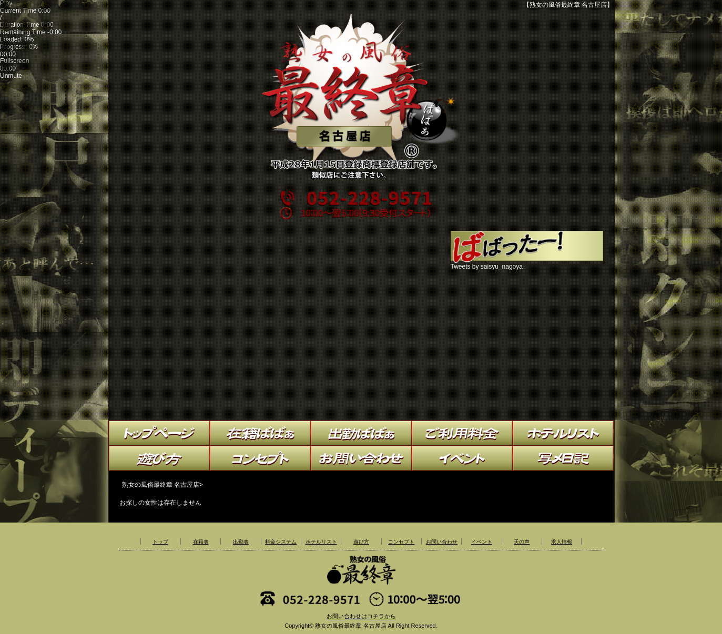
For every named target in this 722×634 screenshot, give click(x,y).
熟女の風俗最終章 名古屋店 (350, 625)
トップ (160, 542)
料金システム (281, 542)
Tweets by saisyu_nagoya (487, 266)
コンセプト (401, 542)
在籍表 (201, 542)
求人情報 (561, 542)
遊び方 (361, 542)
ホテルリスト (321, 542)
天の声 (522, 542)
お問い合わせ (441, 542)
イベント (481, 542)
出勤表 (241, 542)
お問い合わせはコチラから (361, 616)
